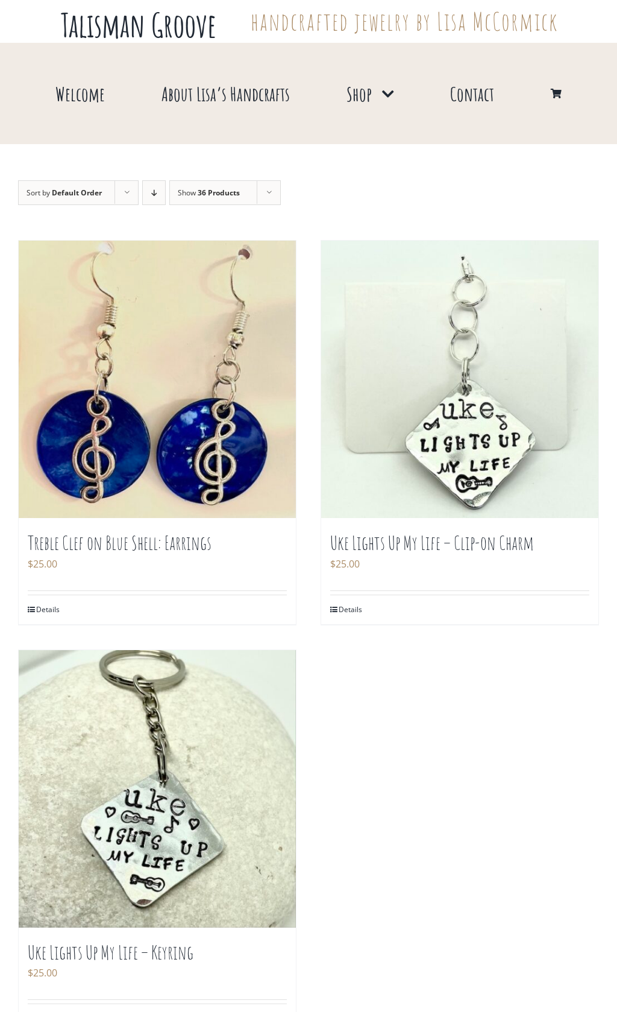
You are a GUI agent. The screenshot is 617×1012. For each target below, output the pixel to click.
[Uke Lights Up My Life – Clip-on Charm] (459, 379)
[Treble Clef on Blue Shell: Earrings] (157, 379)
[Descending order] (154, 192)
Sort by (64, 193)
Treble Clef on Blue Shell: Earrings (119, 542)
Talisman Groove (138, 24)
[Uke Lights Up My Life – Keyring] (157, 789)
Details (48, 609)
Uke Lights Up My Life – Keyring (110, 952)
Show (209, 193)
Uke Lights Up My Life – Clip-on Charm (432, 542)
